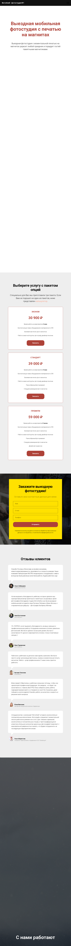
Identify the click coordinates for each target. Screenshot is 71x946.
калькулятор (41, 301)
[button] (35, 343)
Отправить (35, 524)
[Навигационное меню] (68, 3)
